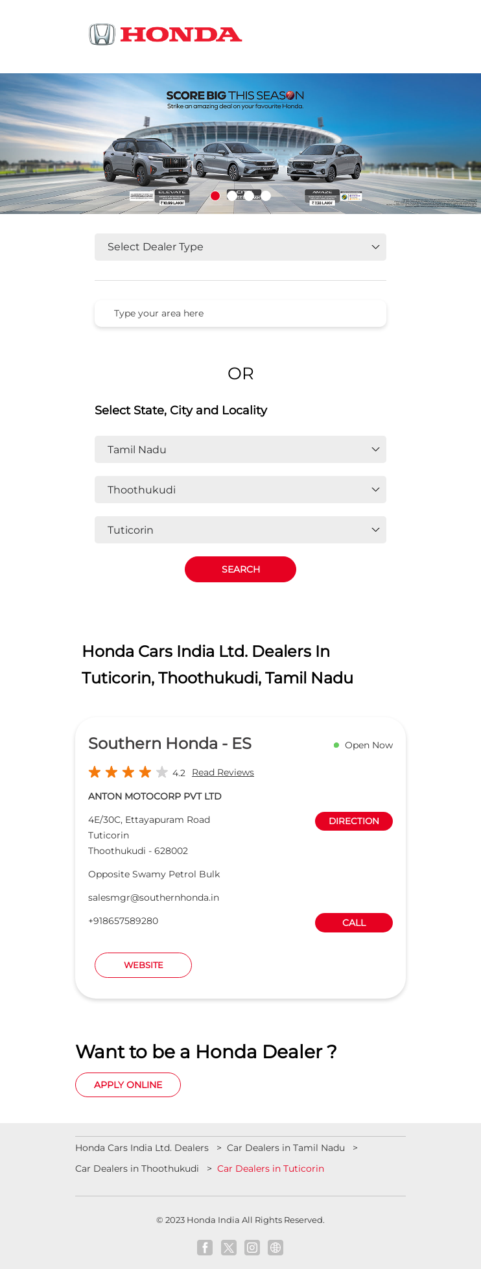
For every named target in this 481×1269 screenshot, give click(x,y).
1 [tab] (215, 196)
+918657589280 (123, 921)
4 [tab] (266, 196)
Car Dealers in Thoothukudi (137, 1168)
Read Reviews (223, 772)
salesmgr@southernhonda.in (153, 897)
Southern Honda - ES (170, 743)
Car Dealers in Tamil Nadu (286, 1148)
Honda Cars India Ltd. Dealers (143, 1148)
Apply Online (128, 1085)
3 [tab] (249, 196)
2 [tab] (232, 196)
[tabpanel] (240, 143)
